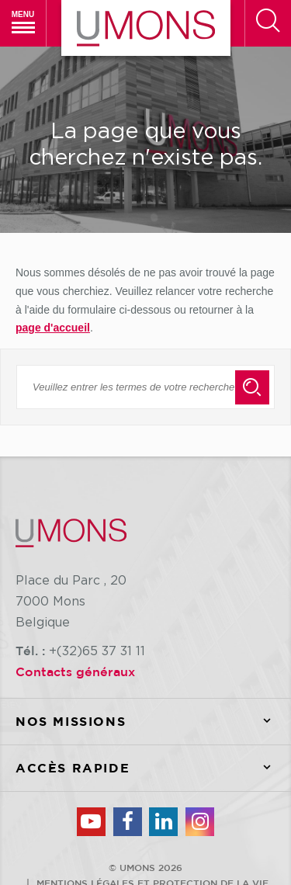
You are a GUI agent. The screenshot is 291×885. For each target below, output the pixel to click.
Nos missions (153, 721)
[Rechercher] (267, 23)
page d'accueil (53, 327)
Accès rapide (153, 768)
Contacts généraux (75, 671)
